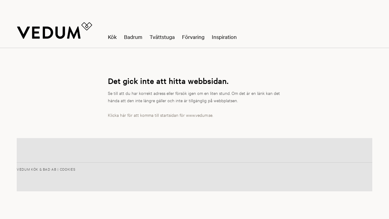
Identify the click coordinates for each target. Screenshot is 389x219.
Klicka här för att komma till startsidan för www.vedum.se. (160, 115)
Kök (112, 37)
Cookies (67, 169)
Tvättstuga (162, 37)
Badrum (133, 37)
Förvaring (193, 37)
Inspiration (224, 37)
